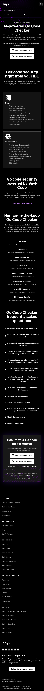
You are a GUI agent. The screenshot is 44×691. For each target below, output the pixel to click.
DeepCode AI (6, 511)
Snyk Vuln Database (9, 561)
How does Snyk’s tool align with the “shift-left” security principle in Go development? (23, 361)
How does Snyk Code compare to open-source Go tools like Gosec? (23, 370)
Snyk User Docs (7, 553)
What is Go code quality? (16, 423)
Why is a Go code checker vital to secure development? (23, 389)
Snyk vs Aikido (7, 633)
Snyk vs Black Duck (9, 624)
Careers (4, 593)
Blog (3, 530)
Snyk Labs (5, 544)
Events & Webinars (8, 597)
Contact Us (5, 584)
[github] (12, 650)
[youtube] (6, 650)
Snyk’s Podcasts (7, 534)
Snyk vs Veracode (8, 616)
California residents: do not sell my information (17, 688)
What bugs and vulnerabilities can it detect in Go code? (23, 336)
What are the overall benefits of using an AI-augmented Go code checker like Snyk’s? (23, 379)
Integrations (6, 515)
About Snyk (6, 580)
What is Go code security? (17, 417)
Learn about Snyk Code (21, 203)
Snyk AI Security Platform (11, 503)
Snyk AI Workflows (8, 507)
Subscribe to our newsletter (22, 669)
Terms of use (26, 686)
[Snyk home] (6, 4)
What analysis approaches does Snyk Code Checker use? (23, 344)
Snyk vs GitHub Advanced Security (14, 611)
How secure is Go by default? (18, 396)
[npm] (15, 650)
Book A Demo (6, 588)
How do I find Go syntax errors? (18, 402)
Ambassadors (6, 601)
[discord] (18, 650)
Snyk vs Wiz (6, 628)
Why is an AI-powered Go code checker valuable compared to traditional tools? (23, 353)
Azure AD (33, 466)
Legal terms (5, 686)
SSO (18, 466)
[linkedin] (9, 650)
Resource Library (8, 526)
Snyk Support (6, 557)
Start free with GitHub (21, 50)
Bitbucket (25, 466)
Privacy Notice (15, 686)
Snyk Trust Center (8, 570)
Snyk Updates (7, 566)
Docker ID (9, 470)
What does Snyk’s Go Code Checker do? (22, 328)
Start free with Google (22, 56)
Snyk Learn (6, 549)
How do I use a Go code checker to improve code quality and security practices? (23, 410)
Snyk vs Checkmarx (9, 620)
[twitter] (3, 650)
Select (7, 14)
